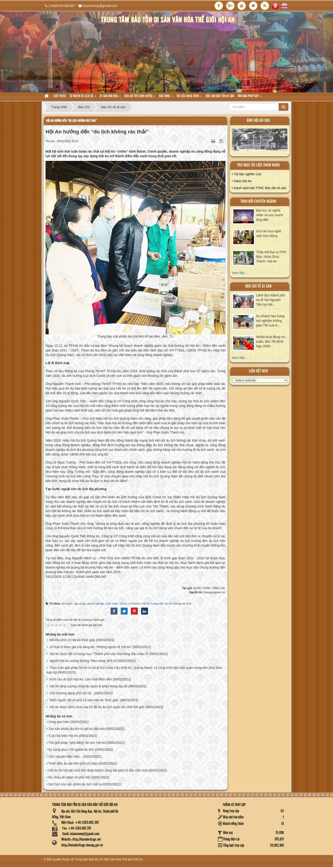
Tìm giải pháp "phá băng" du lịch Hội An (77, 742)
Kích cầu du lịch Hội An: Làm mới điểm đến (80, 679)
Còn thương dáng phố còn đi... (71, 693)
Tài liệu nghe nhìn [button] (189, 97)
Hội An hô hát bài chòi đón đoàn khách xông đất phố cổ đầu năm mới (98, 770)
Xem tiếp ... (240, 273)
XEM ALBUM (260, 140)
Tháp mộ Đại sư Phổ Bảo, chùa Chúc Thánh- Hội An (271, 256)
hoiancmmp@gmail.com (100, 6)
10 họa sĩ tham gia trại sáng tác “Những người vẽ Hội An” (90, 647)
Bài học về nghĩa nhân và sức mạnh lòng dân (269, 215)
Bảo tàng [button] (166, 97)
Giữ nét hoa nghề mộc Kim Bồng (268, 233)
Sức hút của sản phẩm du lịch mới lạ (75, 784)
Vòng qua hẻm (58, 722)
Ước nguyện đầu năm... (65, 756)
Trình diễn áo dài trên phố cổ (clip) (73, 763)
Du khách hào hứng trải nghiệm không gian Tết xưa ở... (270, 320)
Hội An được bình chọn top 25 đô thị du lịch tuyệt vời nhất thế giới (96, 707)
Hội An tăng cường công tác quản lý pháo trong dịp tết (88, 686)
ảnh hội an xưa (258, 121)
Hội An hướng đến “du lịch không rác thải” (71, 120)
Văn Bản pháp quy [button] (249, 97)
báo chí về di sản (258, 286)
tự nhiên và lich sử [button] (82, 97)
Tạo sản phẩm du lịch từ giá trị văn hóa (76, 729)
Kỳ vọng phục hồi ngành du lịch (71, 749)
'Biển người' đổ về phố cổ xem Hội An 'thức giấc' (84, 700)
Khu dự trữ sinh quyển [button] (139, 97)
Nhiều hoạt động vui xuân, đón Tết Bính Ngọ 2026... (270, 341)
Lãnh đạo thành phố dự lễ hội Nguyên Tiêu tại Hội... (270, 299)
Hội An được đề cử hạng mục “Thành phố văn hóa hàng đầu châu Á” (99, 654)
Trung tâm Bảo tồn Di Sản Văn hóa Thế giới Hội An (108, 859)
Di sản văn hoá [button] (110, 97)
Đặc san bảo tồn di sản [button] (220, 96)
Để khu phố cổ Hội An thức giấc (72, 640)
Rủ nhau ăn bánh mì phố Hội (69, 777)
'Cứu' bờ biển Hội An (63, 736)
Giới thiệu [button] (59, 96)
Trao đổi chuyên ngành (258, 201)
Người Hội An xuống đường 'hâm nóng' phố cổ (83, 661)
